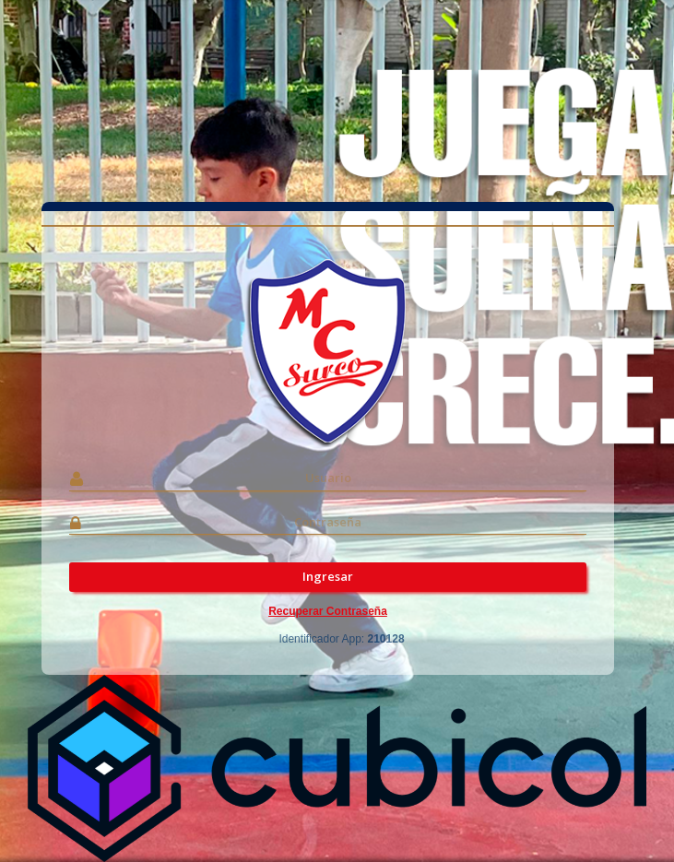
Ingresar (327, 576)
